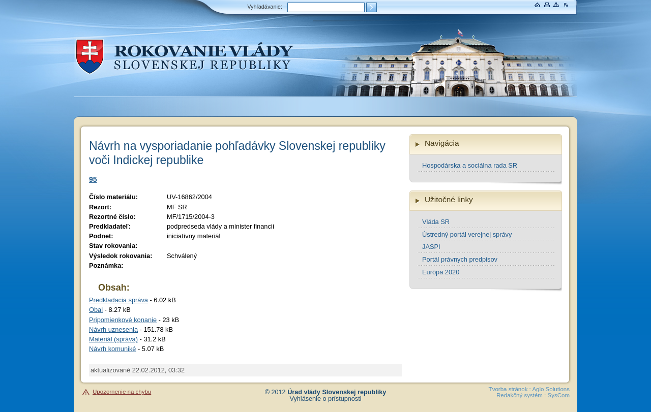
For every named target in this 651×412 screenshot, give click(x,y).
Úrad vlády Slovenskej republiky (336, 392)
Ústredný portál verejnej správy (467, 234)
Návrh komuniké (112, 349)
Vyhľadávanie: (264, 7)
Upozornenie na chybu (122, 392)
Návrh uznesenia (113, 329)
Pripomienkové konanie (123, 320)
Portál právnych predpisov (459, 259)
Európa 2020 (440, 272)
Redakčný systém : (521, 395)
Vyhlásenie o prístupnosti (326, 398)
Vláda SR (436, 222)
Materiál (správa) (113, 339)
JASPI (431, 246)
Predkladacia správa (118, 300)
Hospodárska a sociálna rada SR (469, 165)
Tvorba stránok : (510, 389)
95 (93, 179)
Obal (96, 309)
